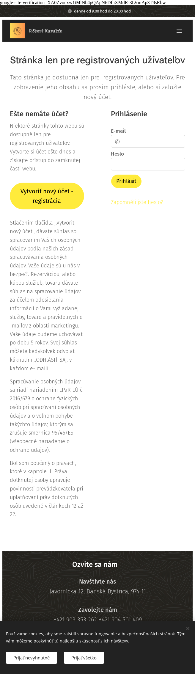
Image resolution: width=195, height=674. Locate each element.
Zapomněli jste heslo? (137, 202)
